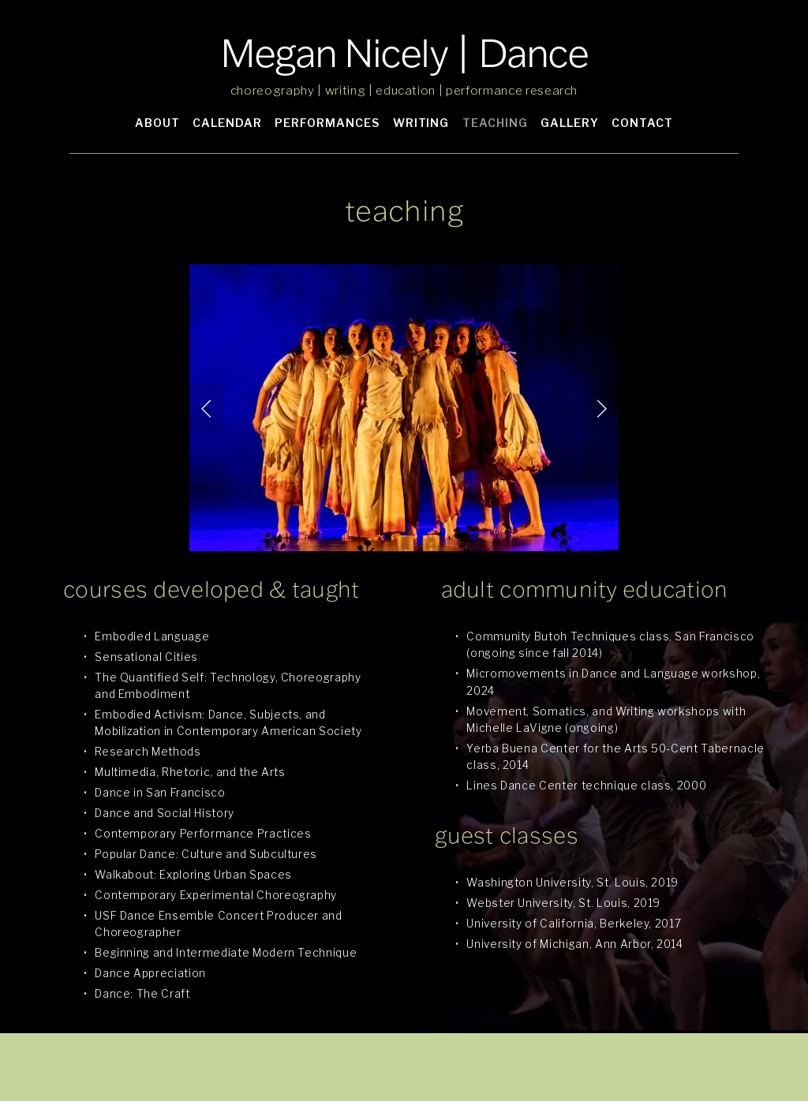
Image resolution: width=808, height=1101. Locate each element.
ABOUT (157, 122)
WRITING (421, 122)
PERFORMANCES (327, 122)
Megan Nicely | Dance (404, 52)
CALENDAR (227, 122)
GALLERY (570, 122)
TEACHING (495, 122)
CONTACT (642, 122)
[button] (206, 407)
